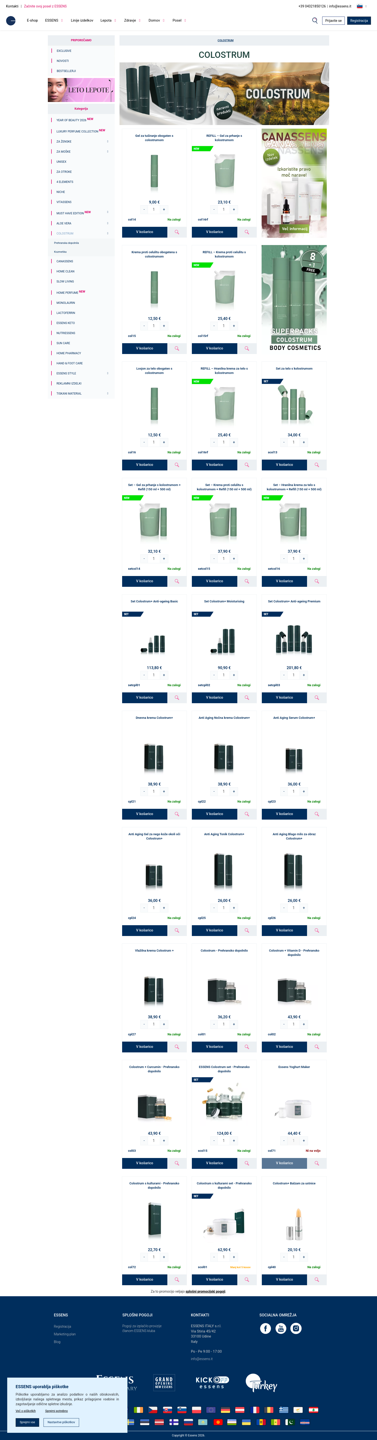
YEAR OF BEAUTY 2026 (75, 120)
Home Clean (66, 271)
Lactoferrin (66, 313)
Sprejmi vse (29, 1422)
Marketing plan (65, 1334)
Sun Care (63, 343)
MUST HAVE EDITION (74, 213)
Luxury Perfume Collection (81, 131)
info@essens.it (340, 6)
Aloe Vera (64, 223)
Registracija (359, 21)
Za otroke (64, 172)
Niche (61, 192)
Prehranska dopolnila (66, 243)
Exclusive (64, 51)
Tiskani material (69, 393)
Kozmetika (60, 251)
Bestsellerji (66, 71)
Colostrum (65, 233)
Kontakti (12, 6)
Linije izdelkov (82, 20)
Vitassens (64, 202)
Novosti (63, 61)
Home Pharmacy (69, 353)
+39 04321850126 (312, 6)
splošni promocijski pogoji (205, 1291)
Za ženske (64, 141)
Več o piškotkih (27, 1409)
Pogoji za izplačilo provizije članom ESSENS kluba (142, 1328)
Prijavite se (333, 21)
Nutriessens (66, 333)
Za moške (63, 151)
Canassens (65, 261)
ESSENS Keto (66, 323)
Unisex (61, 161)
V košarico (144, 232)
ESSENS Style (66, 373)
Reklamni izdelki (69, 383)
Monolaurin (66, 303)
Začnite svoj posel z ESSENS (45, 6)
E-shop (32, 20)
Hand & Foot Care (70, 363)
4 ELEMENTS (65, 182)
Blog (57, 1342)
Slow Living (65, 281)
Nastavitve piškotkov (68, 1422)
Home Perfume (71, 292)
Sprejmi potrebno (62, 1409)
